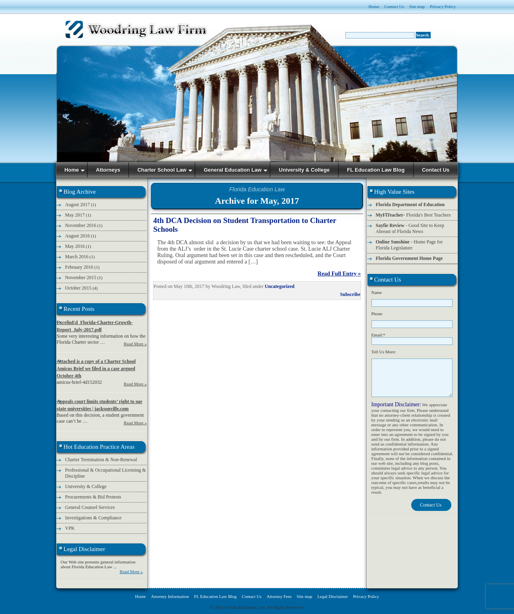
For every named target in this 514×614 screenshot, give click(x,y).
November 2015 (80, 277)
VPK (70, 528)
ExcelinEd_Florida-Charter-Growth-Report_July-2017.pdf (95, 326)
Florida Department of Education (410, 204)
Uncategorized (279, 286)
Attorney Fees (279, 596)
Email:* (378, 334)
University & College (85, 486)
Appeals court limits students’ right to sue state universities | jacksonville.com (99, 405)
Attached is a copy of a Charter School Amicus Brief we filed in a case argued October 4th (96, 369)
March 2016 (76, 256)
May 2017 (75, 215)
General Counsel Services (90, 507)
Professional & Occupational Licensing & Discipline (105, 473)
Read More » (135, 343)
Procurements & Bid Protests (93, 497)
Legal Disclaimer (332, 596)
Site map (417, 6)
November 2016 (80, 225)
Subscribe (350, 294)
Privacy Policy (443, 6)
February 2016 (79, 267)
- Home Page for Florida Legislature (409, 245)
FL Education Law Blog (215, 596)
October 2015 (78, 288)
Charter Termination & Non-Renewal (101, 459)
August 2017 (77, 204)
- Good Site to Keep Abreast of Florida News (410, 228)
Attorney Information (170, 596)
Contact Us (394, 6)
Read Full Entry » (339, 274)
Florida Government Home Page (409, 258)
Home (373, 6)
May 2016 (75, 246)
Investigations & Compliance (93, 518)
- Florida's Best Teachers (413, 215)
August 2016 (77, 236)
